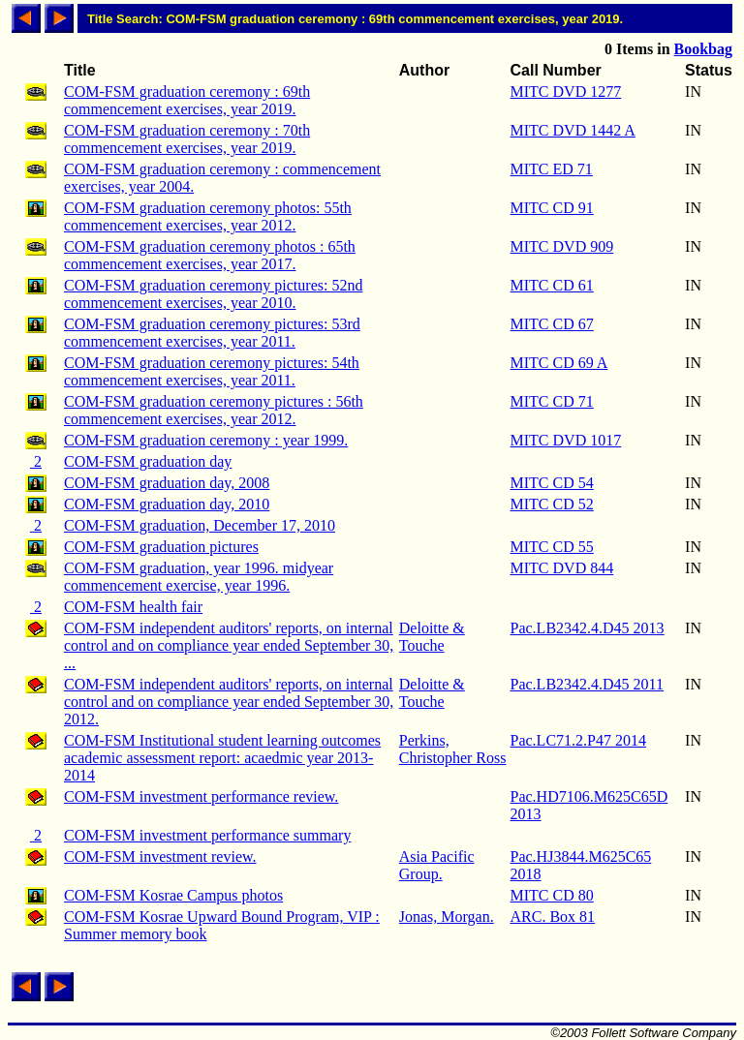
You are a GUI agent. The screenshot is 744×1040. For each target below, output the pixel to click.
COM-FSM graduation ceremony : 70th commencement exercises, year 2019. (187, 139)
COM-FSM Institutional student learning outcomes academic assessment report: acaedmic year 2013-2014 (222, 757)
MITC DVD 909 (562, 246)
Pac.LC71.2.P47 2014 (578, 740)
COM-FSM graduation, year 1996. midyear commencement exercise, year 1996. (198, 577)
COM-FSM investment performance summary (207, 835)
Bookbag (703, 49)
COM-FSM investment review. (160, 856)
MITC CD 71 (552, 401)
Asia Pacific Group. (437, 865)
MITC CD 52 (552, 504)
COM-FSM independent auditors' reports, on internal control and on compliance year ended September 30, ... (228, 645)
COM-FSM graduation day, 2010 (166, 504)
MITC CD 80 (552, 895)
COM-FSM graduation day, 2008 (166, 482)
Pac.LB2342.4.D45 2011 (588, 684)
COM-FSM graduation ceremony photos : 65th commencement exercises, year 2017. (210, 255)
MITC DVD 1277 (566, 91)
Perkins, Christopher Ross (453, 749)
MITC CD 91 (552, 207)
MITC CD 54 (552, 482)
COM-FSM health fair (133, 606)
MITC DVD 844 (562, 568)
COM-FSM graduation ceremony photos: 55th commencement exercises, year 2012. (208, 216)
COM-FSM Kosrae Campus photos (173, 895)
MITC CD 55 (552, 546)
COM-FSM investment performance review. (201, 796)
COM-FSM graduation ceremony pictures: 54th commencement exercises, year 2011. (211, 371)
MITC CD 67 (552, 324)
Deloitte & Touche (432, 637)
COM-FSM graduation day (148, 461)
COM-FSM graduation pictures (161, 546)
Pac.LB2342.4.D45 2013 (588, 628)
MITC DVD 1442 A (573, 130)
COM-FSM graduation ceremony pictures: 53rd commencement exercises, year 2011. (212, 333)
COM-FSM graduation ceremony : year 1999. (206, 440)
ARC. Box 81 (553, 916)
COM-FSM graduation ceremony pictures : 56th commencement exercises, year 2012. (213, 410)
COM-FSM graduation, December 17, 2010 (199, 525)
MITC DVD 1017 (566, 440)
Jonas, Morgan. (446, 916)
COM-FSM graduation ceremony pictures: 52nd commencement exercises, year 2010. (213, 294)
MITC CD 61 (552, 285)
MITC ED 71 (552, 169)
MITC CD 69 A (559, 362)
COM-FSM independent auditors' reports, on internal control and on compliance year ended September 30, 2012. (228, 701)
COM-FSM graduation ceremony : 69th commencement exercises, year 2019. (187, 100)
